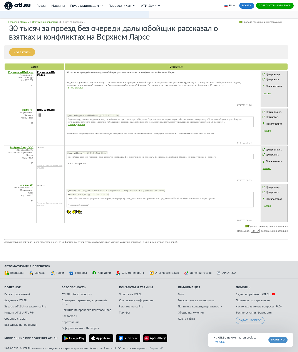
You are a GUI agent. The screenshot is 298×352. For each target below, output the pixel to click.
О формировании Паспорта (80, 328)
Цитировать (272, 79)
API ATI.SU (226, 273)
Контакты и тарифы (136, 287)
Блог (181, 294)
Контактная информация (136, 300)
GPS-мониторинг (130, 273)
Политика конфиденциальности (200, 306)
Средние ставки (15, 318)
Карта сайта (186, 318)
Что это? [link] (219, 342)
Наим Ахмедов (46, 109)
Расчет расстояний (17, 294)
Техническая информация (254, 312)
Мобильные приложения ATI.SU (31, 338)
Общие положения (191, 312)
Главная (13, 22)
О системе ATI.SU (130, 294)
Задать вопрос (250, 320)
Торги (57, 273)
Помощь (243, 287)
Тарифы (124, 312)
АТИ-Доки (101, 272)
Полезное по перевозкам (253, 300)
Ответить (23, 52)
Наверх (267, 93)
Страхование (70, 322)
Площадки (14, 273)
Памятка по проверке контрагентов (86, 310)
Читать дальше (75, 87)
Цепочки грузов (198, 273)
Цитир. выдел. (274, 74)
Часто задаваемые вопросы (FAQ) (259, 306)
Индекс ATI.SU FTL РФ (18, 312)
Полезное (12, 287)
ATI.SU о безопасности (77, 294)
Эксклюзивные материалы (196, 300)
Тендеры (78, 273)
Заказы (37, 273)
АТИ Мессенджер (164, 273)
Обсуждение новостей (44, 22)
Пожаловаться (274, 86)
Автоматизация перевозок (27, 266)
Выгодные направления (20, 324)
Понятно (278, 339)
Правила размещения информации (262, 22)
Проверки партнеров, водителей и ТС (84, 302)
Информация (189, 287)
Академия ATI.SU (15, 300)
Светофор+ (69, 316)
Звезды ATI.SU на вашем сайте (25, 306)
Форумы (24, 22)
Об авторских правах (132, 348)
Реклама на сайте (131, 306)
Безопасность (74, 287)
